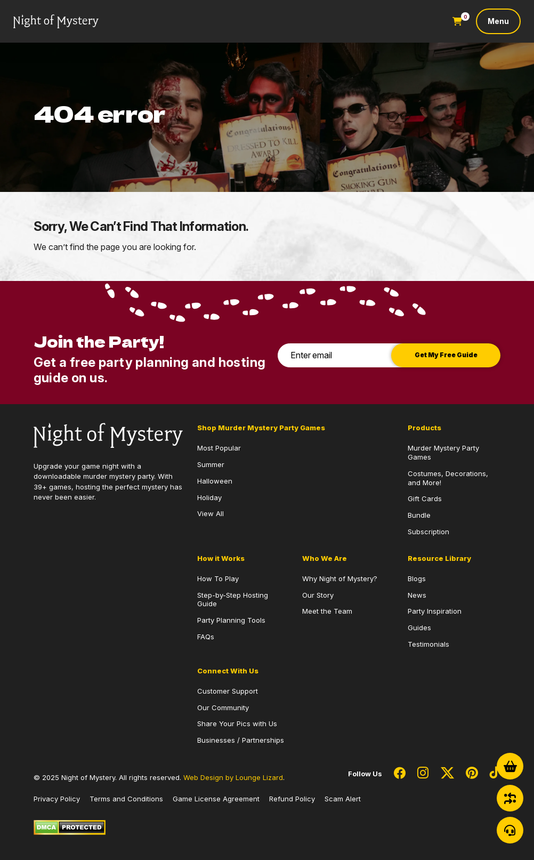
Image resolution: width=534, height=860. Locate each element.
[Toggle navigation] (498, 21)
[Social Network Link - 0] (400, 773)
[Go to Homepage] (56, 21)
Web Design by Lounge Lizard (233, 777)
